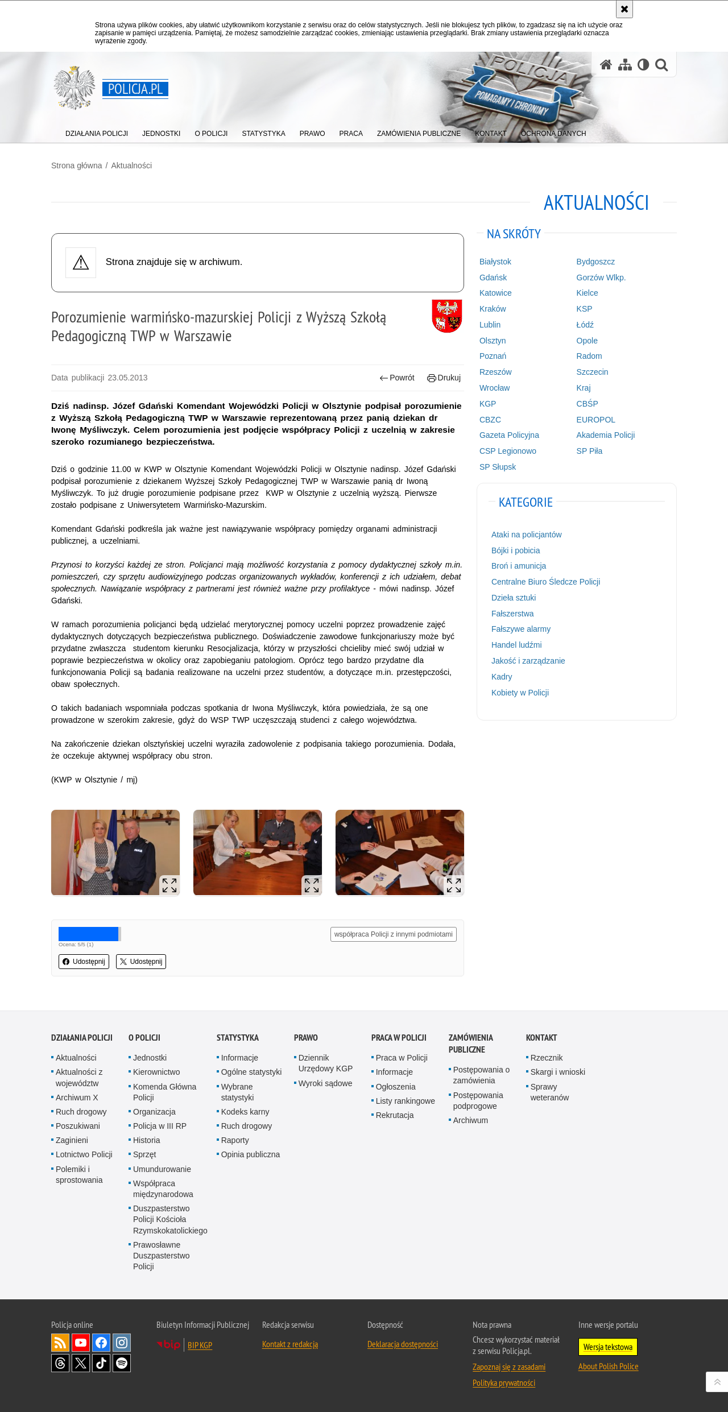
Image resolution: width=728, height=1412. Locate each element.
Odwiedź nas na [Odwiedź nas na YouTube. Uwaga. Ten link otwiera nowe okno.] (81, 1343)
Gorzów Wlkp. (601, 277)
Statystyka (238, 1038)
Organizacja (154, 1111)
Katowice (495, 292)
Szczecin (593, 371)
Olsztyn (492, 340)
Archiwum (470, 1120)
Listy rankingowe (405, 1100)
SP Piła (590, 451)
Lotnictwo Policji (84, 1154)
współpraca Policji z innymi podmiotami (393, 934)
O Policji (144, 1038)
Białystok (495, 261)
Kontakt (541, 1038)
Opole (587, 340)
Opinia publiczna (250, 1154)
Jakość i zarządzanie (528, 660)
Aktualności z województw (79, 1077)
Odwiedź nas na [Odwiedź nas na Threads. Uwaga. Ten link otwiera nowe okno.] (60, 1363)
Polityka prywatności (504, 1382)
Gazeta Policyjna (509, 435)
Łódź (585, 324)
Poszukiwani (78, 1126)
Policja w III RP (160, 1126)
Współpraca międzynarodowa (163, 1189)
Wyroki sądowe (326, 1083)
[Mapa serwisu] (625, 64)
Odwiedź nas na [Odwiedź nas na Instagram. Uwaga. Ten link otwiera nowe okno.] (122, 1343)
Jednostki (150, 1057)
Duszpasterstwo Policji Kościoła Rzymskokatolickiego (170, 1219)
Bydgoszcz (596, 261)
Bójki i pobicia (515, 550)
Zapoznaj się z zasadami (509, 1366)
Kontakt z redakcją (290, 1343)
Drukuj (444, 378)
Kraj (584, 387)
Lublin (489, 324)
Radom (589, 356)
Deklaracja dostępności (402, 1343)
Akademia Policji (606, 435)
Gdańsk (493, 277)
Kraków (492, 308)
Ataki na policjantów (526, 534)
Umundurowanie (162, 1169)
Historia (146, 1140)
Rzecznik (547, 1057)
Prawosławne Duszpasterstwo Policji (161, 1255)
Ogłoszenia (396, 1086)
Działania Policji (82, 1038)
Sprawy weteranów (550, 1092)
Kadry (501, 676)
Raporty (235, 1140)
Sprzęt (144, 1154)
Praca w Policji (399, 1038)
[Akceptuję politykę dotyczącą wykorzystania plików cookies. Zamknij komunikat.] (624, 9)
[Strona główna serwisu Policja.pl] (606, 64)
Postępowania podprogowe (478, 1101)
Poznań (492, 356)
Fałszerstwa (512, 613)
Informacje (239, 1057)
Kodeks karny (245, 1111)
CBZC (490, 419)
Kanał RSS (60, 1343)
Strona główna (76, 165)
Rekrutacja (395, 1115)
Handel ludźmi (516, 644)
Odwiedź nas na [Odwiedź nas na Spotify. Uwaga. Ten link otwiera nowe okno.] (122, 1363)
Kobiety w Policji (520, 692)
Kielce (587, 292)
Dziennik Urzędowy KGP (326, 1063)
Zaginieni (72, 1140)
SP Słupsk (497, 466)
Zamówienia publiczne (471, 1043)
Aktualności (131, 165)
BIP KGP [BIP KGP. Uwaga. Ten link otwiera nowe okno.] (200, 1345)
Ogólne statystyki (251, 1071)
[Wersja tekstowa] (644, 64)
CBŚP (587, 403)
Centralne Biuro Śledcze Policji (545, 581)
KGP (488, 403)
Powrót (397, 378)
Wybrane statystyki (237, 1092)
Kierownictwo (156, 1071)
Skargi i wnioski (558, 1071)
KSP (585, 308)
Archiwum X (77, 1097)
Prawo (306, 1038)
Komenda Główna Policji (164, 1092)
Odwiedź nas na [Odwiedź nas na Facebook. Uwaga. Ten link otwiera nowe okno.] (101, 1343)
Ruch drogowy (81, 1111)
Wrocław (494, 387)
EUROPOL (596, 419)
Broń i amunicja (519, 565)
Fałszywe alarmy (521, 628)
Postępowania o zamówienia (481, 1075)
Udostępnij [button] (84, 962)
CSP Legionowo (507, 451)
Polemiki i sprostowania (79, 1175)
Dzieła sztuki (513, 597)
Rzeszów (495, 371)
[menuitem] (96, 131)
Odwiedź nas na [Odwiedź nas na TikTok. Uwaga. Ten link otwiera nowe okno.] (101, 1363)
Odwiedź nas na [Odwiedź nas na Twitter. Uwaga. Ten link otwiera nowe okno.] (81, 1363)
